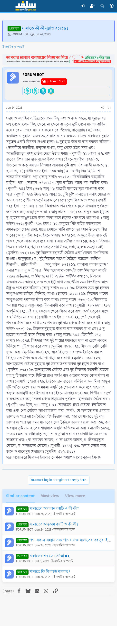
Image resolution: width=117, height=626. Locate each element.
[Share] (102, 108)
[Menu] (6, 6)
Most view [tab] (49, 496)
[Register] (93, 6)
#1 (109, 108)
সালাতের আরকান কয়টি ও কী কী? (54, 508)
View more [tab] (75, 496)
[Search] (102, 6)
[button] (111, 6)
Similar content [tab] (20, 496)
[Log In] (83, 6)
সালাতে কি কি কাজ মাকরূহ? (49, 571)
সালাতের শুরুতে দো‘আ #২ (49, 556)
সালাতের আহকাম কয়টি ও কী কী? (53, 524)
